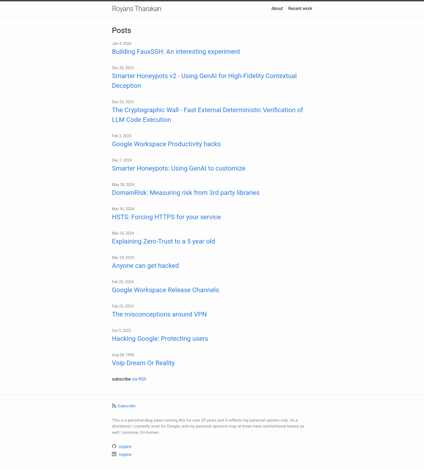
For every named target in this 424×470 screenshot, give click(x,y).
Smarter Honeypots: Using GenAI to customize (179, 168)
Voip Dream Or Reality (143, 363)
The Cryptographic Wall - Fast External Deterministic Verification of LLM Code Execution (207, 115)
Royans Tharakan (136, 9)
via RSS (139, 379)
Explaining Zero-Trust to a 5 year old (163, 241)
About (277, 8)
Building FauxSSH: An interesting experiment (176, 51)
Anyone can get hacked (145, 265)
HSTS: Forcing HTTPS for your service (166, 217)
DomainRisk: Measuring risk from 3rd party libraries (186, 192)
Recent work (300, 8)
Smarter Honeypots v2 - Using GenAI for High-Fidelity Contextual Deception (204, 80)
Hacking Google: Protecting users (160, 338)
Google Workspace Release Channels (165, 290)
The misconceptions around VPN (159, 314)
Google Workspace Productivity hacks (166, 144)
